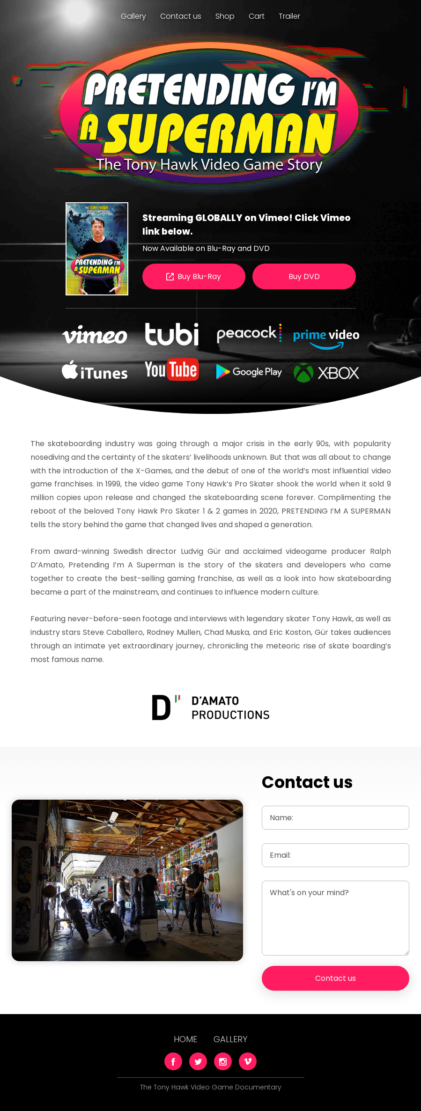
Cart (257, 16)
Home (185, 1039)
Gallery (133, 16)
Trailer (289, 16)
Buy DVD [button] (304, 276)
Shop (225, 16)
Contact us (180, 16)
